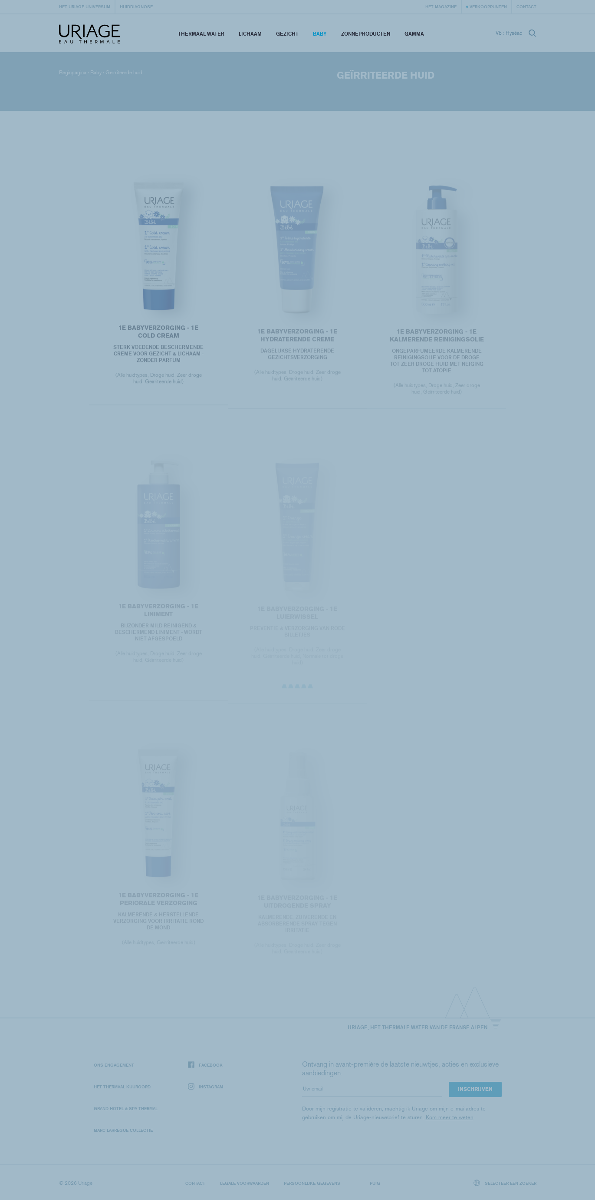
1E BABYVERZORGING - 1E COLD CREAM (158, 332)
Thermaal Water (201, 33)
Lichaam (250, 33)
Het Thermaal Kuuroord (122, 1086)
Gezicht (287, 33)
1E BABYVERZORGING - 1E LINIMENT (158, 612)
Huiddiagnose (136, 6)
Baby (320, 33)
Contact (526, 6)
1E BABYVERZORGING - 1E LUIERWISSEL (297, 615)
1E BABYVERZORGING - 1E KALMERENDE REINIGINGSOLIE (436, 337)
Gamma (414, 33)
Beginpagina (72, 73)
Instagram (205, 1087)
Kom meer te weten (449, 1117)
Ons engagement (114, 1064)
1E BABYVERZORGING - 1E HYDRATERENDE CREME (297, 337)
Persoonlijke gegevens (312, 1183)
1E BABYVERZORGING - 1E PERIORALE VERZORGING (158, 901)
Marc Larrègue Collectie (123, 1130)
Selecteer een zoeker (504, 1183)
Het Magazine (441, 6)
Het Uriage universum (84, 6)
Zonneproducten (365, 33)
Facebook (205, 1065)
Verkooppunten (488, 6)
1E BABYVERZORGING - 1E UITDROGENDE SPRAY (297, 904)
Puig (375, 1183)
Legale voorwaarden (244, 1183)
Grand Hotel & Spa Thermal (126, 1108)
